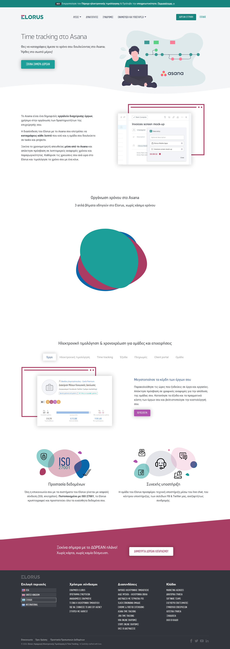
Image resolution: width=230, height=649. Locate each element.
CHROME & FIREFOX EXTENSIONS (131, 607)
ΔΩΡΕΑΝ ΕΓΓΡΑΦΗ (186, 17)
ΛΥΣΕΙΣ (76, 17)
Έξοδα (123, 357)
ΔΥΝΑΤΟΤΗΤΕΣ (92, 17)
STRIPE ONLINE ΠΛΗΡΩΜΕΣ (128, 624)
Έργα (49, 357)
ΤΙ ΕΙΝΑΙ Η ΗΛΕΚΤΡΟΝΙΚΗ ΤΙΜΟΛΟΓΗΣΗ (84, 603)
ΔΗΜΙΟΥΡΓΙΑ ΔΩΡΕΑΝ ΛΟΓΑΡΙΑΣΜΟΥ (151, 551)
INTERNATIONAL (30, 605)
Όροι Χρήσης (41, 640)
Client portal (161, 357)
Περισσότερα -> (166, 3)
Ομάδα (179, 357)
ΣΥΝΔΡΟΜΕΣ (108, 17)
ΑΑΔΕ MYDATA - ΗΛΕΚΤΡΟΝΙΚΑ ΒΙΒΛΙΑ (132, 594)
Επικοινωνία (27, 640)
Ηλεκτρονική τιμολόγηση (75, 357)
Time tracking (105, 357)
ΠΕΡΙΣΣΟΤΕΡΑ (142, 413)
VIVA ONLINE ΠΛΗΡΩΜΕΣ (127, 620)
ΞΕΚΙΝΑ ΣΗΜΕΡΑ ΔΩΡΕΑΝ (38, 64)
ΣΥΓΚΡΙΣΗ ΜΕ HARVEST (79, 611)
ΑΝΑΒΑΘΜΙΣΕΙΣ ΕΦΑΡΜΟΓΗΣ (80, 598)
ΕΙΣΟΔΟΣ (203, 17)
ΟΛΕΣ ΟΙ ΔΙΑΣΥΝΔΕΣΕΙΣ (126, 628)
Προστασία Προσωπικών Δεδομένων (67, 640)
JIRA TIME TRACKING (126, 616)
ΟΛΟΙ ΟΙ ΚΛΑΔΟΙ (172, 620)
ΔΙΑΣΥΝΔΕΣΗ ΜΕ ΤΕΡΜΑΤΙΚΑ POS (131, 598)
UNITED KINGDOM (31, 595)
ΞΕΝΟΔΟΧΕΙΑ (171, 616)
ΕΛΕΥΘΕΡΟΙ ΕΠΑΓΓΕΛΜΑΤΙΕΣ (177, 603)
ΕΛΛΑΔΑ (27, 600)
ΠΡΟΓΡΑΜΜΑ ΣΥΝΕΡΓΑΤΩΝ (80, 594)
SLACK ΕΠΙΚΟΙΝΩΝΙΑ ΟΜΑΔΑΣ (129, 603)
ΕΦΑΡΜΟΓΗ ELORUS (77, 590)
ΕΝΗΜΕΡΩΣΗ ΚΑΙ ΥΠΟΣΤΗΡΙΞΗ (131, 17)
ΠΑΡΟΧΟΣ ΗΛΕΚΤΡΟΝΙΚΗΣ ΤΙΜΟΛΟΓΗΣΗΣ (133, 590)
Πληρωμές (141, 357)
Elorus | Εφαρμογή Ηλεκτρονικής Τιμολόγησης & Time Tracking (53, 644)
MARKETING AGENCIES (175, 590)
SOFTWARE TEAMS (173, 598)
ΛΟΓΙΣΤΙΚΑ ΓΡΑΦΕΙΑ (173, 611)
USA (25, 590)
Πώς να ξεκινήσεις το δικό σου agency (86, 607)
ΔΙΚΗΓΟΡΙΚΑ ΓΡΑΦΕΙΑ (174, 594)
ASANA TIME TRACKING (127, 611)
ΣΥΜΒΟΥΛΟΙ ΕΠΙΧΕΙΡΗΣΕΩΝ (176, 607)
